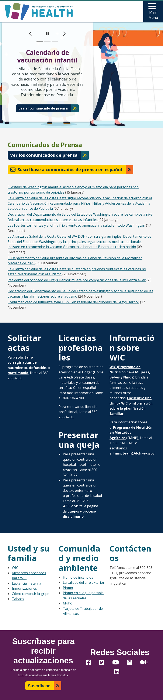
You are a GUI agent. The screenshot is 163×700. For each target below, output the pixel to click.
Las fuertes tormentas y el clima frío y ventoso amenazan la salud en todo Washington (76, 225)
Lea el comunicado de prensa (43, 108)
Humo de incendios (78, 577)
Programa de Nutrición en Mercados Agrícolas (131, 432)
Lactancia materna (26, 583)
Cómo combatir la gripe (30, 593)
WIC (15, 567)
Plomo (68, 587)
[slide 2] (47, 41)
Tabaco (18, 598)
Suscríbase (39, 685)
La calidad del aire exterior (83, 582)
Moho (67, 603)
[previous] (30, 34)
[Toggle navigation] (153, 11)
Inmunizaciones (24, 588)
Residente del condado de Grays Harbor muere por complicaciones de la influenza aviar (77, 280)
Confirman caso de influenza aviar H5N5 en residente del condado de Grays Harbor (73, 302)
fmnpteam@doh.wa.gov (134, 453)
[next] (64, 34)
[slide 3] (55, 41)
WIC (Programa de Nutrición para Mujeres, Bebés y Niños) (130, 372)
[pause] (47, 34)
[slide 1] (40, 41)
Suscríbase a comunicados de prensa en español (66, 169)
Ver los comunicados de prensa (44, 155)
